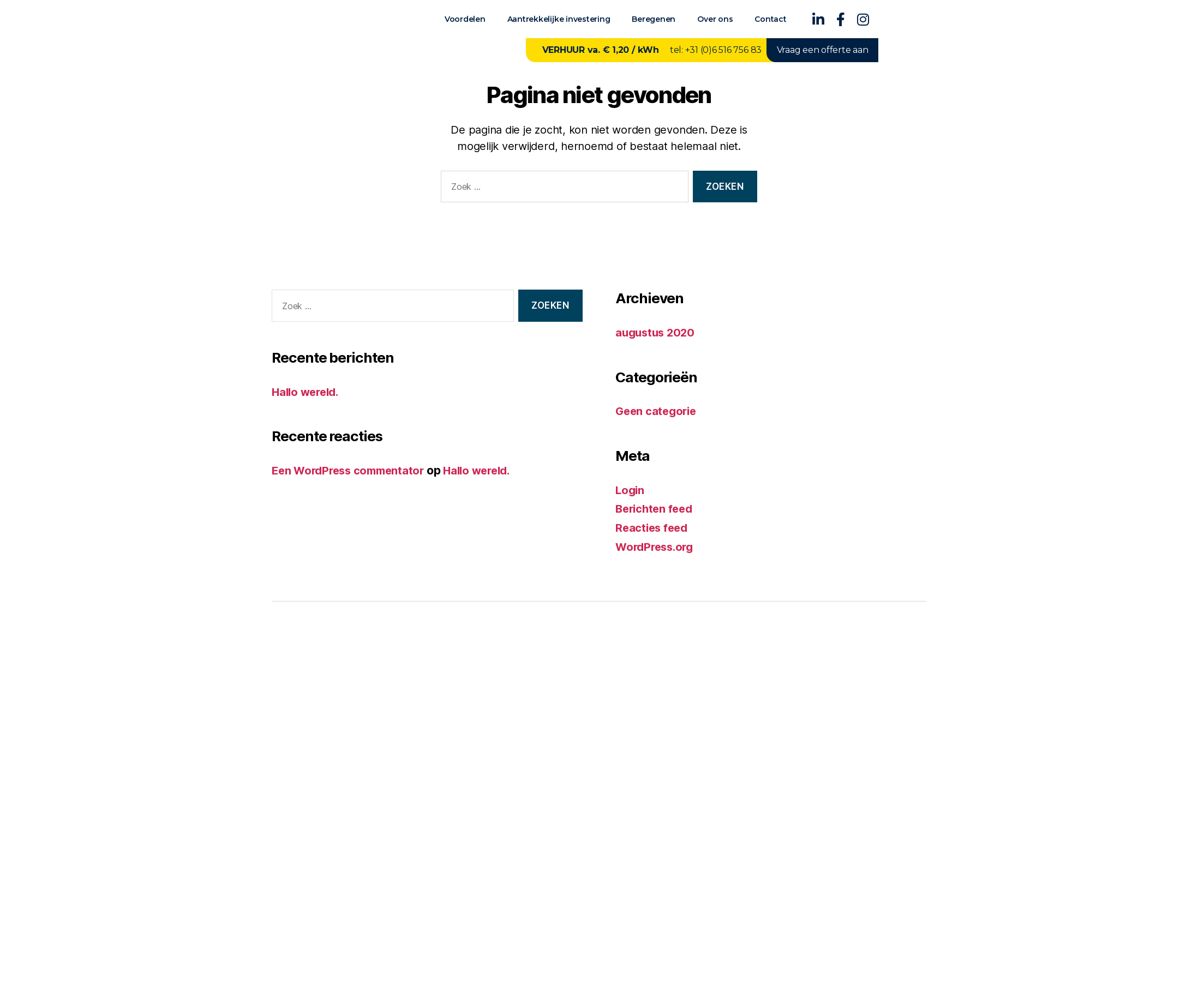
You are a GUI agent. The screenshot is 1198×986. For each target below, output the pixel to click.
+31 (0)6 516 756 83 (723, 50)
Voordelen (465, 19)
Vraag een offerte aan (822, 50)
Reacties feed (653, 527)
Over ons (715, 19)
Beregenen (653, 19)
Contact (770, 19)
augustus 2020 (657, 332)
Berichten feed (656, 508)
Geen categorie (657, 411)
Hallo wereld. (308, 392)
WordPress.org (656, 545)
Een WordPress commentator (352, 470)
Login (630, 489)
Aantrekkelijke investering (558, 19)
